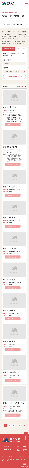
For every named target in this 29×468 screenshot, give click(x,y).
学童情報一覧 (7, 449)
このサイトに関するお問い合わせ (22, 450)
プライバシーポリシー (7, 456)
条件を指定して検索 (8, 49)
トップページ (7, 446)
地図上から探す (21, 49)
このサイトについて (22, 446)
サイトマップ (20, 456)
